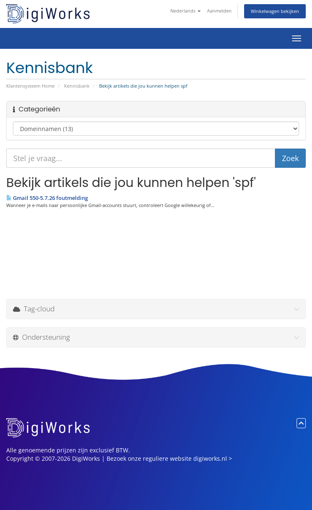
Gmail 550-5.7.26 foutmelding (47, 198)
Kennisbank (77, 86)
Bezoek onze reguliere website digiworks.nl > (169, 458)
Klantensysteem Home (30, 86)
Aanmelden (219, 11)
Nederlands (185, 11)
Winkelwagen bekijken (275, 11)
